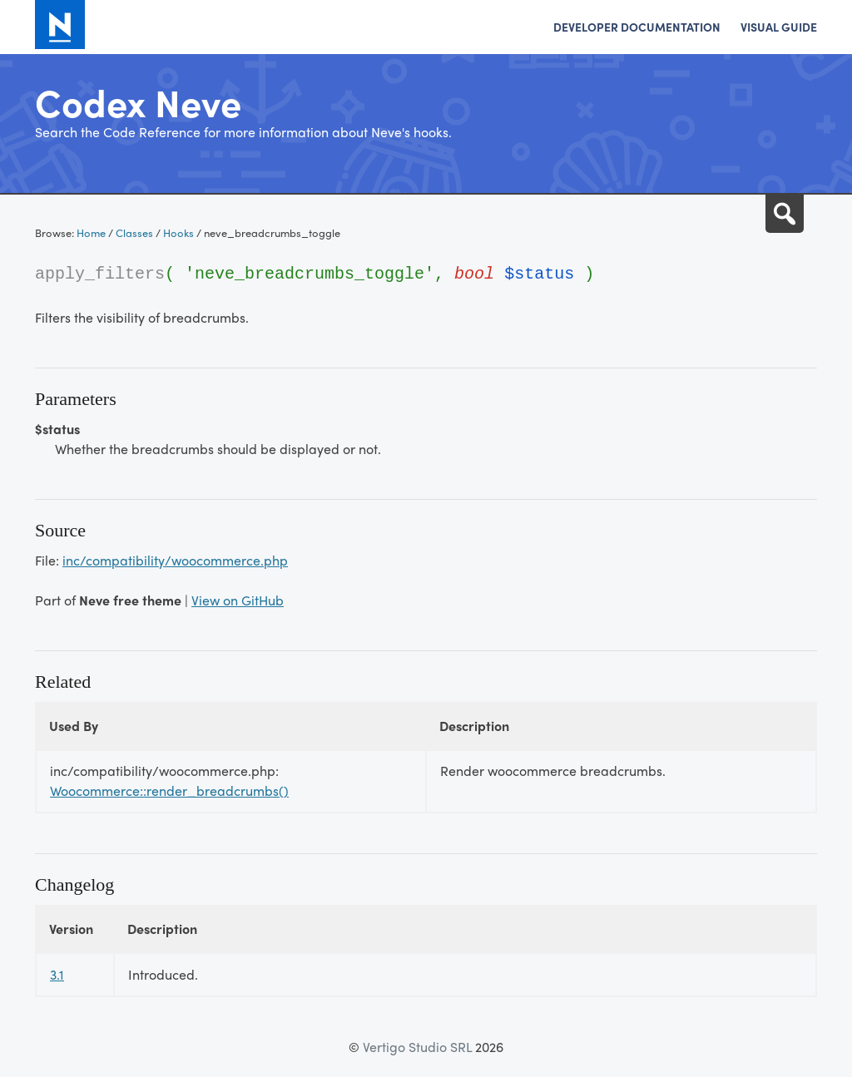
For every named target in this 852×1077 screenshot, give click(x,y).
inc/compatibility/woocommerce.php (175, 560)
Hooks (178, 232)
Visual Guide (779, 26)
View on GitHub (237, 600)
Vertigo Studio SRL (417, 1046)
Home (91, 232)
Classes (134, 232)
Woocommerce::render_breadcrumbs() (169, 790)
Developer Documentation (637, 26)
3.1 (57, 974)
